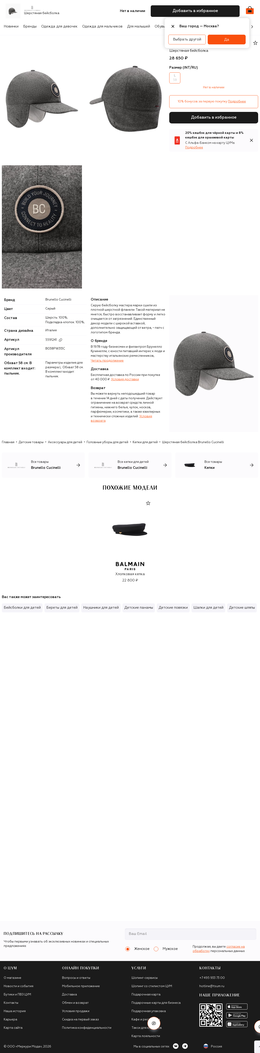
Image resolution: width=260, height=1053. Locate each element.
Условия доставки (125, 379)
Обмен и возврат (75, 1002)
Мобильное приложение (81, 986)
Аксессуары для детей (65, 442)
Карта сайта (13, 1027)
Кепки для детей (145, 442)
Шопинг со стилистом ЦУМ (152, 986)
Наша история (15, 1011)
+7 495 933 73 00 (212, 977)
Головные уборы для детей (107, 442)
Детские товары (31, 442)
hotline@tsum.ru (211, 986)
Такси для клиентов (147, 1027)
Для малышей (138, 26)
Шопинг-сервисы (145, 977)
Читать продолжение (107, 360)
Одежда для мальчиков (102, 26)
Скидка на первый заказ (80, 1019)
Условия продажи (75, 1011)
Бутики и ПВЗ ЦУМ (17, 994)
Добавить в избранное (214, 118)
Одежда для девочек (59, 26)
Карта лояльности (146, 1036)
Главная (8, 442)
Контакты (11, 1002)
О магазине (12, 977)
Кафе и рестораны (146, 1019)
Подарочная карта (146, 994)
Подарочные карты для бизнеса (156, 1002)
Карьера (10, 1019)
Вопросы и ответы (76, 977)
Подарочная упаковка (149, 1011)
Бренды (30, 26)
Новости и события (18, 986)
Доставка (69, 994)
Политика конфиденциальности (86, 1027)
